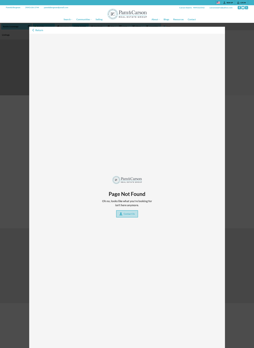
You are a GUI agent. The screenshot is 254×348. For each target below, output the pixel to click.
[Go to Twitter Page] (246, 7)
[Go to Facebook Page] (239, 7)
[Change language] (218, 2)
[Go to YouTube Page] (243, 7)
